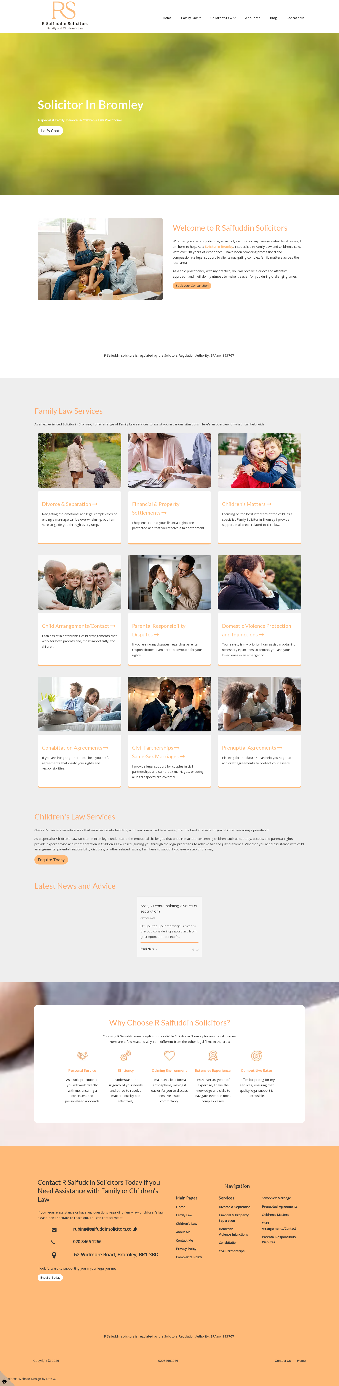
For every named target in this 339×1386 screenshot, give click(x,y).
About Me (253, 18)
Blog (273, 18)
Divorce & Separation (70, 504)
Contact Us (283, 1360)
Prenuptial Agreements (252, 747)
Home (167, 18)
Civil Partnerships (155, 747)
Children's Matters (247, 504)
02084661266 (168, 1360)
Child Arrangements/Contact (78, 626)
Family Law (189, 18)
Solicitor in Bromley (219, 246)
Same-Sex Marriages (158, 756)
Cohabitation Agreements (75, 747)
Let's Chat (50, 130)
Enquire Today (50, 1277)
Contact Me (295, 18)
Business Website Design (22, 1379)
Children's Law (221, 18)
